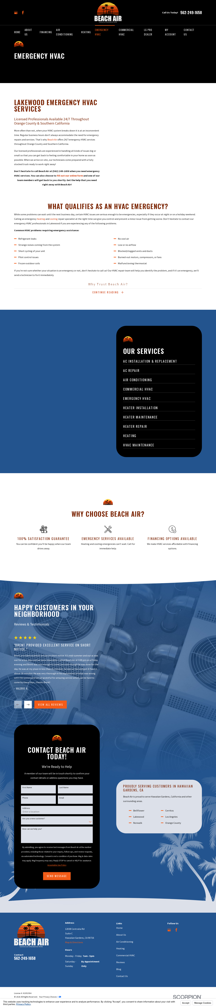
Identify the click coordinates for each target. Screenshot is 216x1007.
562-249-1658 (191, 12)
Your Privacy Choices (50, 997)
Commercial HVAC (125, 955)
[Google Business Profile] (16, 12)
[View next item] (24, 704)
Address (22, 808)
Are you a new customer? (30, 818)
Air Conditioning (124, 941)
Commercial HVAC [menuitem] (126, 32)
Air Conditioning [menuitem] (64, 32)
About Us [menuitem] (28, 32)
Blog (118, 969)
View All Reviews (47, 704)
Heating (120, 948)
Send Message (53, 876)
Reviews (120, 962)
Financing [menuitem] (46, 32)
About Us (121, 934)
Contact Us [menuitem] (189, 32)
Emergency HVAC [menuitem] (102, 32)
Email (58, 798)
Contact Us (122, 976)
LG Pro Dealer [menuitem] (148, 32)
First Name (23, 787)
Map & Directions (74, 942)
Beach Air (52, 139)
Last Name (60, 787)
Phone (21, 798)
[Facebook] (23, 12)
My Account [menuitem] (170, 32)
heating (41, 222)
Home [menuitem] (17, 32)
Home (119, 927)
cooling (54, 222)
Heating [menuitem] (86, 32)
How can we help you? (28, 829)
